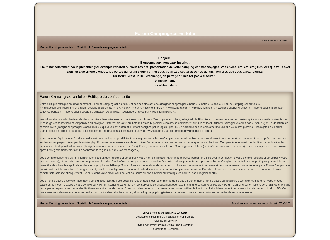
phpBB (154, 217)
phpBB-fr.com (171, 221)
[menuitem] (283, 40)
